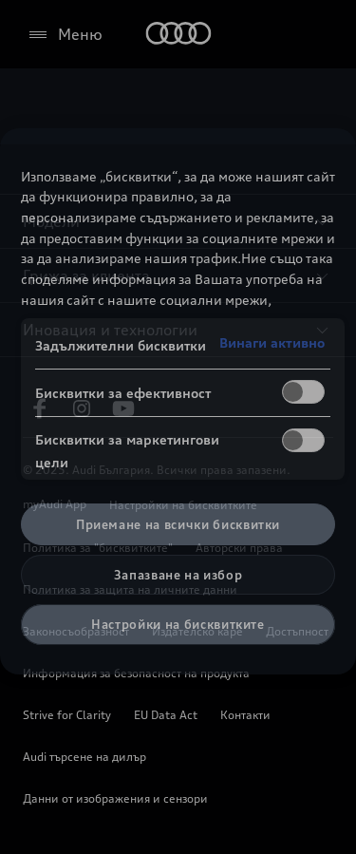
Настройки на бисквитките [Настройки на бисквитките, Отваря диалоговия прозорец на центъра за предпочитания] (178, 624)
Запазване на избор (178, 574)
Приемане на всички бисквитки (178, 524)
